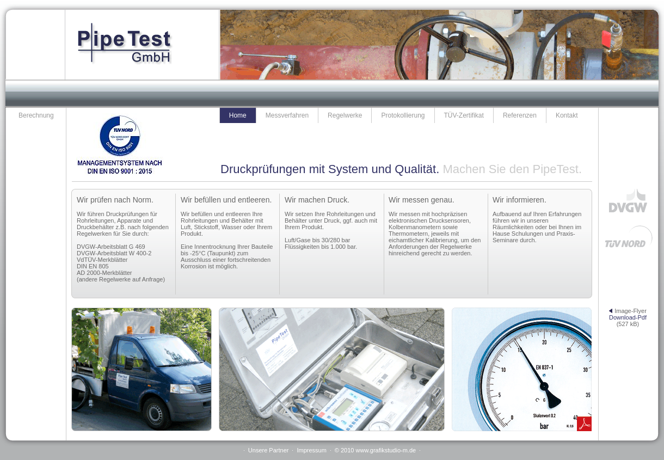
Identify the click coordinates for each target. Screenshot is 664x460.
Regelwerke (345, 115)
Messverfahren (287, 115)
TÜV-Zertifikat (464, 115)
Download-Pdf (628, 317)
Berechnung (36, 115)
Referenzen (520, 115)
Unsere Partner (268, 450)
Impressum (311, 450)
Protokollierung (403, 115)
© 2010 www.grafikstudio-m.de (375, 450)
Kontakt (567, 115)
